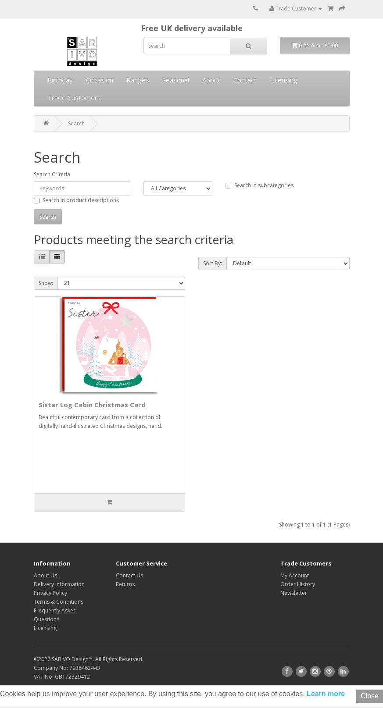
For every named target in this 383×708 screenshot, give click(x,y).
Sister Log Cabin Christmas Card (92, 404)
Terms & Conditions (58, 601)
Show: (46, 283)
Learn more (325, 693)
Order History (297, 584)
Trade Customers (74, 97)
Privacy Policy (50, 593)
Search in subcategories (260, 185)
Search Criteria (52, 174)
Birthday (60, 79)
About (211, 79)
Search (76, 123)
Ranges (137, 79)
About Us (45, 575)
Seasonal (175, 79)
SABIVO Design (70, 659)
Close (370, 696)
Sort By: (212, 263)
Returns (125, 584)
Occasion (99, 79)
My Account (294, 575)
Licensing (283, 79)
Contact (245, 79)
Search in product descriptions (76, 200)
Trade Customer (295, 8)
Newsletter (293, 593)
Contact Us (129, 575)
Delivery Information (59, 584)
